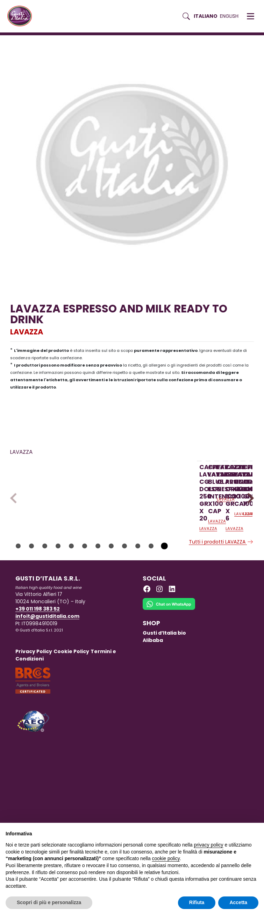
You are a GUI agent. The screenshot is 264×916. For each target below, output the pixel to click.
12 (164, 593)
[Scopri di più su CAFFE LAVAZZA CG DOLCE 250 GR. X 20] (53, 503)
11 (151, 593)
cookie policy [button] (166, 858)
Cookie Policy (71, 698)
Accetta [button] (238, 902)
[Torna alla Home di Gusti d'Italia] (22, 16)
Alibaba (153, 687)
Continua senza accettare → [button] (226, 831)
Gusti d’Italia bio (164, 680)
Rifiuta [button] (197, 902)
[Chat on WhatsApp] (169, 655)
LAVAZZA (26, 332)
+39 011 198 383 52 (37, 655)
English (229, 16)
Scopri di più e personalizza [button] (49, 902)
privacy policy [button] (208, 845)
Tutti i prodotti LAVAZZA (221, 588)
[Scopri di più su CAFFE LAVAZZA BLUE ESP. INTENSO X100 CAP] (146, 503)
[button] (250, 16)
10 (137, 593)
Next (248, 521)
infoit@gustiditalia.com (47, 663)
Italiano (205, 16)
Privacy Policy (33, 698)
